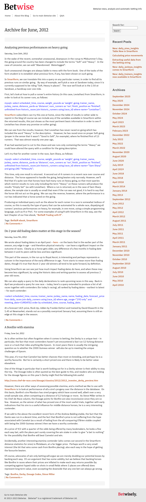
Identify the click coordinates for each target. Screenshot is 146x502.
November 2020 (120, 152)
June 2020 (118, 160)
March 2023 (118, 126)
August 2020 (119, 156)
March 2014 (118, 186)
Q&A (62, 15)
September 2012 (121, 199)
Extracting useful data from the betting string (126, 61)
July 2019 (117, 165)
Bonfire (14, 474)
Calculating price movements (127, 55)
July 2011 (117, 225)
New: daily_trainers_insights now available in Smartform (127, 75)
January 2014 (119, 190)
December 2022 (120, 135)
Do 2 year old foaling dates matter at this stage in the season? (43, 231)
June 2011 (118, 229)
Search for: (118, 24)
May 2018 (117, 177)
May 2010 (117, 280)
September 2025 (121, 96)
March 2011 (118, 242)
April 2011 (118, 237)
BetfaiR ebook (18, 220)
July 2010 (117, 272)
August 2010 (119, 267)
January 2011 (119, 246)
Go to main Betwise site (44, 15)
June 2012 (118, 203)
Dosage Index (34, 474)
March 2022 (118, 147)
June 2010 (118, 276)
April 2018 (118, 182)
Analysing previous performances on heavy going (36, 47)
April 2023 (118, 122)
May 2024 (117, 117)
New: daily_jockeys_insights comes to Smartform (127, 68)
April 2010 (118, 284)
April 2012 (118, 212)
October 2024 (119, 113)
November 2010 (120, 254)
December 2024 (120, 105)
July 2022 (117, 139)
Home (8, 15)
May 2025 (117, 100)
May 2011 (117, 233)
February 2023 (120, 130)
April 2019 (118, 169)
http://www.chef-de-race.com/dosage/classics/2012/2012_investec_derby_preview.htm (51, 380)
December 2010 (120, 250)
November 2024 (120, 109)
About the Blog (22, 15)
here (55, 242)
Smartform (13, 79)
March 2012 (118, 216)
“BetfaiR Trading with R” (49, 215)
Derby (22, 474)
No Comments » (14, 223)
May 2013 (117, 195)
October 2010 (119, 259)
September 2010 (121, 263)
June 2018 (118, 173)
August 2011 (119, 220)
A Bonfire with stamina (19, 327)
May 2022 (117, 143)
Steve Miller (48, 474)
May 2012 (117, 207)
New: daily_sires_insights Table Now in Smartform (125, 50)
